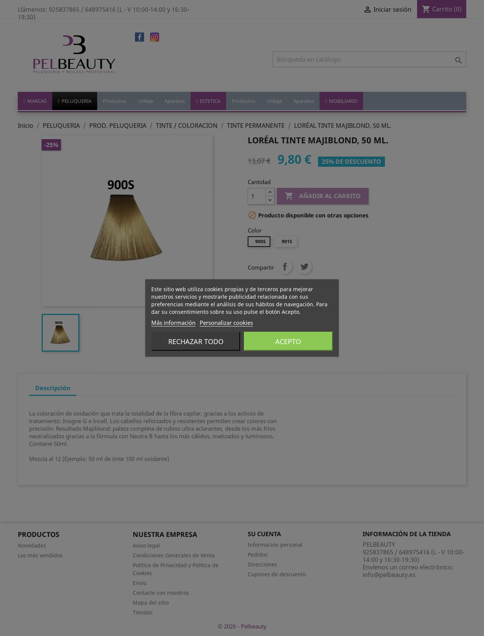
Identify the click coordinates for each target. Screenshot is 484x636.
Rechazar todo (195, 341)
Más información (173, 322)
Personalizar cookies (226, 322)
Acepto (288, 341)
